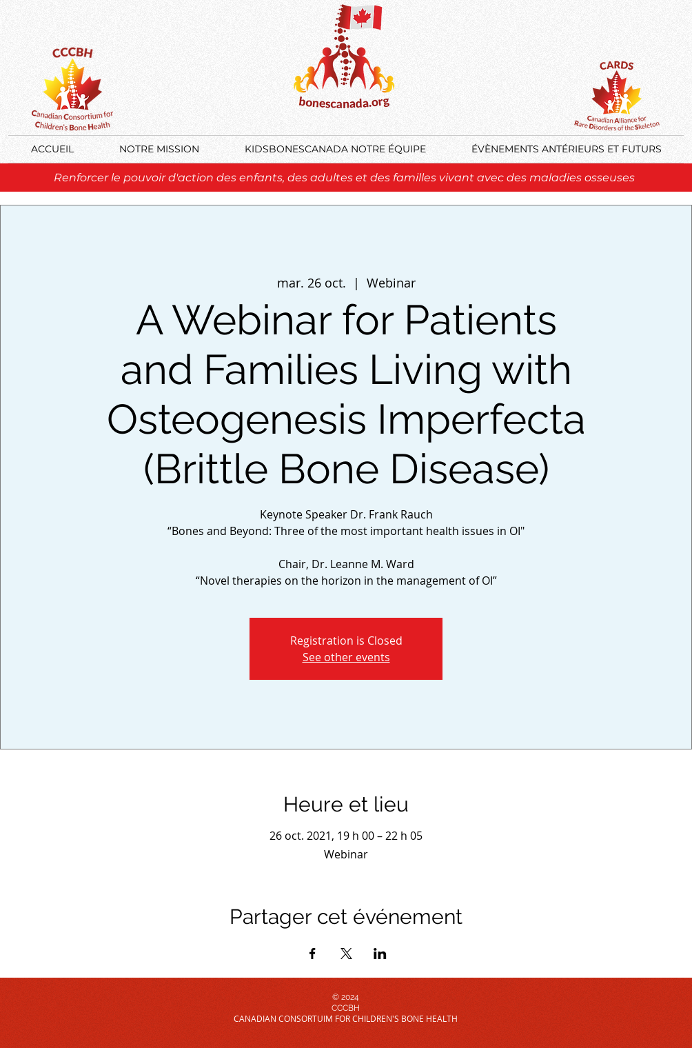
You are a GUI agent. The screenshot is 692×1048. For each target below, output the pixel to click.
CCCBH (346, 1008)
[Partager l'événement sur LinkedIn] (380, 953)
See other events (346, 657)
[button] (566, 149)
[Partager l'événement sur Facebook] (312, 953)
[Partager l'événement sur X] (346, 953)
